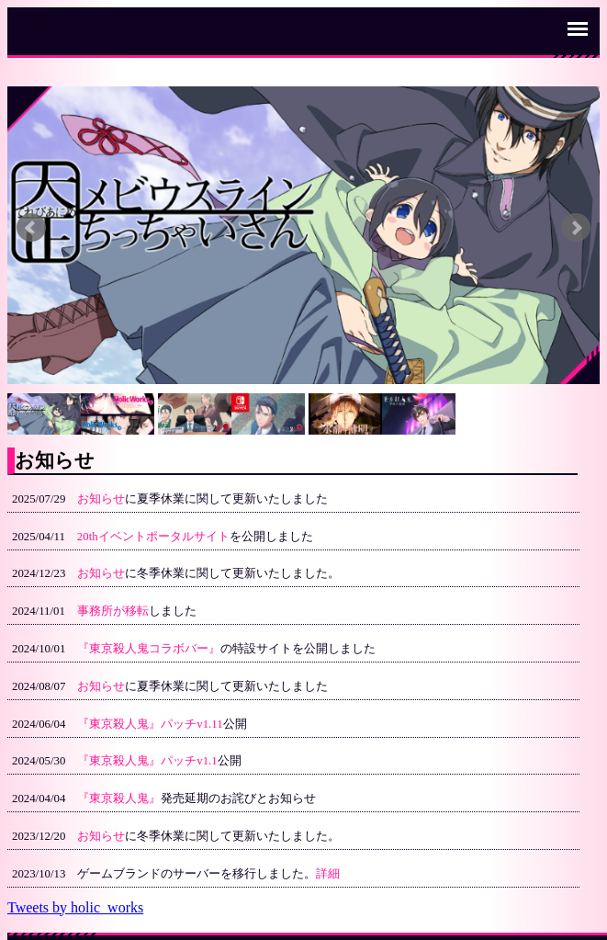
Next (575, 228)
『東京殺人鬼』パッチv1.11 (149, 724)
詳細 (328, 873)
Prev (31, 228)
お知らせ (101, 499)
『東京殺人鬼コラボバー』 (148, 648)
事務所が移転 (113, 611)
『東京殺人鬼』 (119, 798)
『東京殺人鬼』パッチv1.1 (147, 760)
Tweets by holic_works (75, 907)
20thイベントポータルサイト (153, 536)
